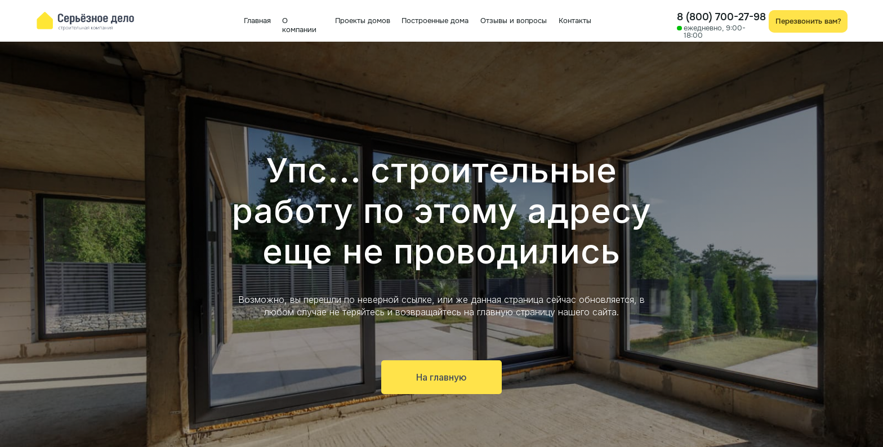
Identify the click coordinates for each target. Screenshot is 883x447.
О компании (299, 25)
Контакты (575, 20)
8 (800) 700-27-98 (721, 17)
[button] (808, 21)
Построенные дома (435, 20)
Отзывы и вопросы (513, 20)
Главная (257, 20)
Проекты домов (362, 20)
